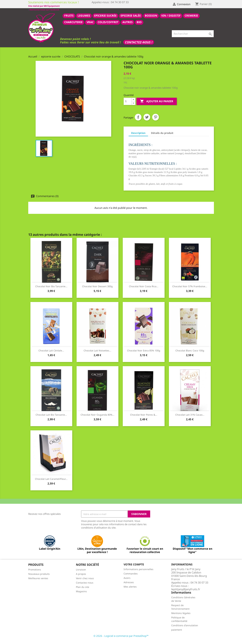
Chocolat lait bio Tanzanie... (51, 414)
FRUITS (69, 15)
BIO (139, 22)
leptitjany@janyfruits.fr (185, 589)
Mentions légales (180, 613)
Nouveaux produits (39, 573)
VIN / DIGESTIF (171, 15)
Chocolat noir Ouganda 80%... (97, 414)
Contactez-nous (84, 582)
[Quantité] (128, 101)
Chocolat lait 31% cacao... (189, 414)
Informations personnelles (138, 569)
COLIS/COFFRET (108, 22)
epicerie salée (131, 15)
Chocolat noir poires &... (143, 414)
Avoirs (127, 577)
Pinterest (155, 117)
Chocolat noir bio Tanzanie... (51, 286)
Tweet (146, 117)
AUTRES (127, 22)
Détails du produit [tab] (162, 132)
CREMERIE (191, 15)
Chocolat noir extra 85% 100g (143, 350)
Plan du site (82, 586)
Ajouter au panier (156, 101)
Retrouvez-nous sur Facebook (43, 5)
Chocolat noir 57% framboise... (189, 286)
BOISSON (151, 15)
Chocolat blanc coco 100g (189, 350)
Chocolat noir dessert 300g (97, 286)
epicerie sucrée (105, 15)
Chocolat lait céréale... (51, 350)
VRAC (90, 22)
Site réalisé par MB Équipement (107, 6)
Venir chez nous (85, 578)
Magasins (81, 591)
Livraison (81, 569)
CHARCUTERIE (73, 22)
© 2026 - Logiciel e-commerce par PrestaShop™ (121, 635)
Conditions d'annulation (184, 625)
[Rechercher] (193, 33)
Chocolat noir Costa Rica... (143, 286)
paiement (176, 629)
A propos (81, 573)
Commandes (131, 573)
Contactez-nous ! (138, 42)
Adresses (129, 582)
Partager (138, 117)
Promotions (34, 569)
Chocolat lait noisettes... (97, 350)
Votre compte (134, 564)
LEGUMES (84, 15)
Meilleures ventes (38, 578)
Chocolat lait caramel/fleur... (51, 478)
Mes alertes (130, 586)
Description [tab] (138, 132)
